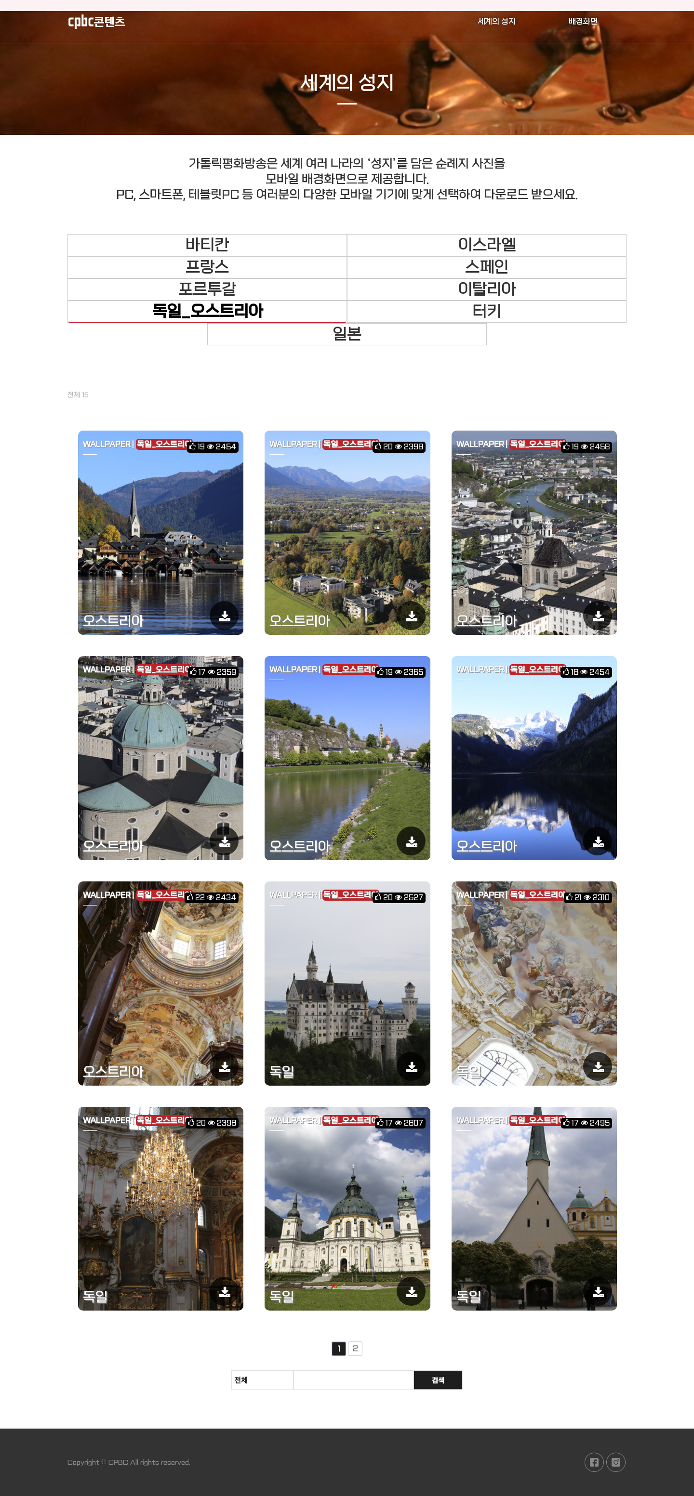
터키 (486, 311)
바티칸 (207, 245)
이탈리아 (487, 289)
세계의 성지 (497, 21)
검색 (438, 1385)
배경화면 (583, 21)
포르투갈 (207, 289)
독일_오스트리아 (207, 311)
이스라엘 (487, 245)
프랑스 (207, 267)
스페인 (486, 267)
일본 (347, 334)
